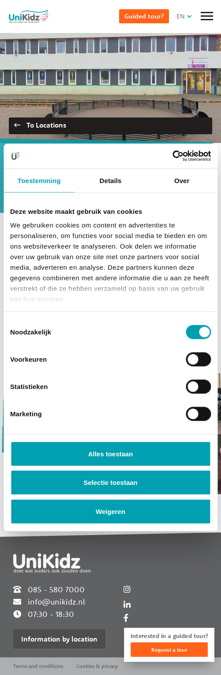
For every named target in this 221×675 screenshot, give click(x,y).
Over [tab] (182, 180)
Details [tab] (111, 180)
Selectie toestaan (110, 482)
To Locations (40, 125)
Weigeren (110, 511)
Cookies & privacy (97, 666)
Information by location (59, 639)
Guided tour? (144, 16)
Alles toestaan (110, 453)
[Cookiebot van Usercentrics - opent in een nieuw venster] (172, 156)
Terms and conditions (38, 666)
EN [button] (180, 16)
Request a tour (169, 649)
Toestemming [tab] (39, 180)
